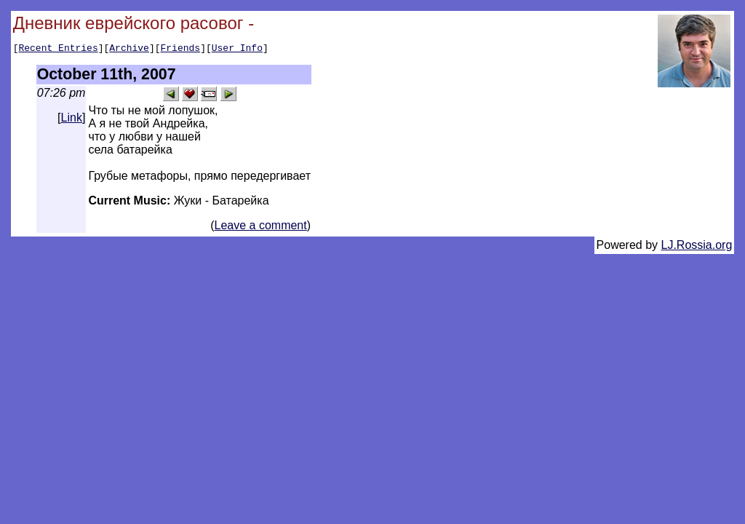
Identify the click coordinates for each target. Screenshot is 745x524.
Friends (181, 49)
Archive (129, 49)
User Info (237, 49)
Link (71, 120)
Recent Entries (57, 49)
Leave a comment (261, 227)
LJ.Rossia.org (697, 247)
